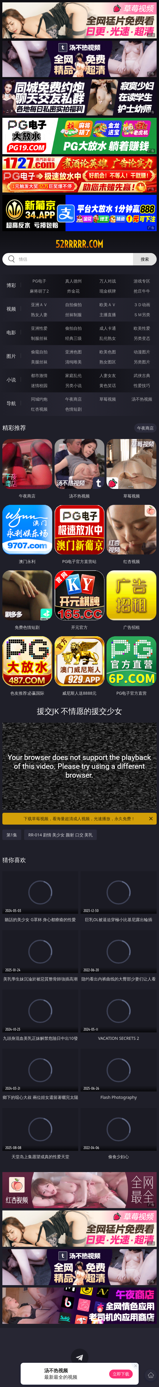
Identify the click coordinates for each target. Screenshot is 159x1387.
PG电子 (39, 281)
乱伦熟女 (107, 338)
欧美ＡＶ (107, 304)
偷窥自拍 (39, 352)
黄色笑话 (107, 385)
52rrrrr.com (79, 244)
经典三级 (73, 338)
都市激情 (39, 375)
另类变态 (142, 338)
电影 (11, 332)
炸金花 (73, 291)
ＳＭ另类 (142, 314)
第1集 (11, 835)
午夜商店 (73, 399)
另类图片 (142, 362)
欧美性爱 (142, 328)
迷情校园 (39, 385)
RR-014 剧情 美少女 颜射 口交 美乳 (60, 835)
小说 (11, 379)
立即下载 (121, 1374)
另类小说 (73, 385)
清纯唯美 (73, 362)
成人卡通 (107, 328)
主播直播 (107, 314)
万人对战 (107, 281)
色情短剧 (73, 409)
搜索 (145, 259)
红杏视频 (39, 409)
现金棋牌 (107, 291)
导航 (11, 403)
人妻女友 (107, 375)
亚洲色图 (73, 352)
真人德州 (73, 281)
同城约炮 (39, 399)
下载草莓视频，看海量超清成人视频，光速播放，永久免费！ (88, 818)
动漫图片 (142, 352)
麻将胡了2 (39, 291)
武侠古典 (142, 375)
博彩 (11, 285)
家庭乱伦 (73, 375)
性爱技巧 (142, 385)
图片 (11, 356)
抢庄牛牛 (142, 291)
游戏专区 (142, 281)
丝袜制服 (73, 314)
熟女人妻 (39, 314)
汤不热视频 (142, 399)
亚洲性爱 (39, 328)
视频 (11, 309)
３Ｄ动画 (142, 304)
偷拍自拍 (73, 328)
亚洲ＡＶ (39, 304)
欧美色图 (107, 352)
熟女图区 (107, 362)
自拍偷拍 (73, 304)
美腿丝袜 (39, 362)
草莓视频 (107, 399)
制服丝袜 (39, 338)
